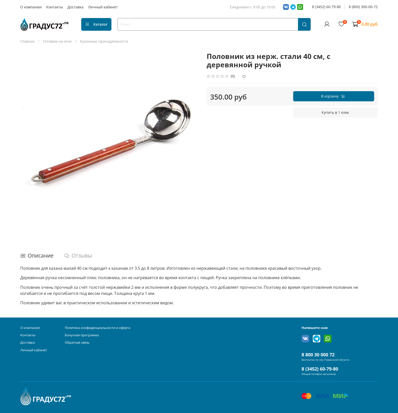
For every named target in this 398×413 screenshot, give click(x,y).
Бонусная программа (82, 335)
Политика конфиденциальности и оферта (97, 328)
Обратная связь (77, 342)
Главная (27, 41)
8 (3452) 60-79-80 (326, 6)
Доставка (76, 7)
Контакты (54, 7)
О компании (31, 7)
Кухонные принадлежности (104, 41)
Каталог (96, 24)
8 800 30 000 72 (318, 355)
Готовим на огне (57, 41)
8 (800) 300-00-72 (363, 6)
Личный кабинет (103, 7)
